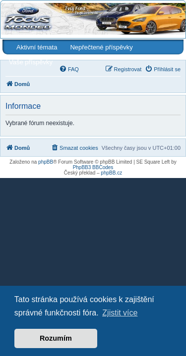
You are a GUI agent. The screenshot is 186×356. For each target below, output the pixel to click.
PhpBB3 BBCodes (93, 167)
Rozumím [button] (56, 338)
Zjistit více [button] (119, 313)
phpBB (45, 162)
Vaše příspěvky (31, 62)
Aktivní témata (36, 47)
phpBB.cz (111, 173)
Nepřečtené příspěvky (101, 47)
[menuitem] (69, 69)
